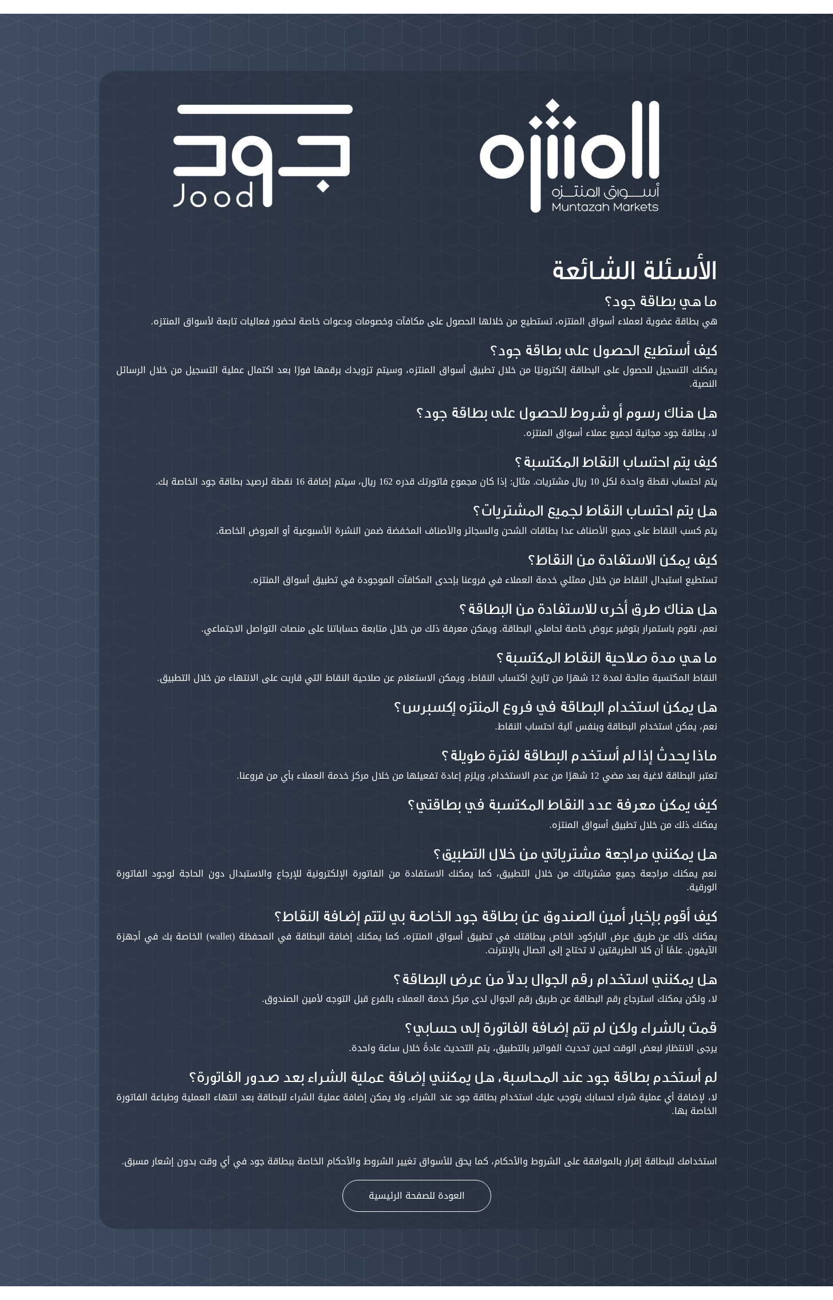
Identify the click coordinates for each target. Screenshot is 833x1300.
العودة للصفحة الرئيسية (417, 1195)
